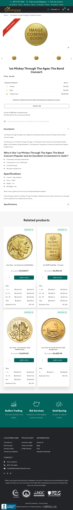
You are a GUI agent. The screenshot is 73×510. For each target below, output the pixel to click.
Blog (38, 445)
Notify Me (37, 106)
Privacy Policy (9, 448)
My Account (8, 445)
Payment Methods (43, 452)
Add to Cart (24, 278)
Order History (26, 448)
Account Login (27, 442)
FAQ (38, 448)
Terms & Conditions (11, 452)
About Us (40, 442)
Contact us (8, 442)
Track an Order (27, 445)
